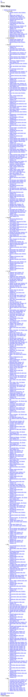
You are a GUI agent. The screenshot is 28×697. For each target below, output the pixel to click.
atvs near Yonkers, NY (15, 302)
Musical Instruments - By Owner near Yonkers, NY (18, 503)
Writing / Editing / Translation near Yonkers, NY (17, 215)
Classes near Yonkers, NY (16, 39)
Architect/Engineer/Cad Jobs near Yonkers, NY (17, 552)
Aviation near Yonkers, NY (16, 323)
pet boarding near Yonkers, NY (18, 181)
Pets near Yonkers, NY (16, 31)
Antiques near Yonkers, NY (17, 272)
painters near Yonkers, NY (16, 204)
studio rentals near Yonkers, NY (18, 83)
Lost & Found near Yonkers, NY (18, 26)
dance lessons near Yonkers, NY (18, 161)
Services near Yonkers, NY (17, 194)
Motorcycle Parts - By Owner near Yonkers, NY (17, 462)
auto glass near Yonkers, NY (17, 48)
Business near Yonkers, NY (17, 362)
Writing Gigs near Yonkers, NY (18, 690)
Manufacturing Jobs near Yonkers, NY (16, 617)
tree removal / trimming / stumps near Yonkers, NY (18, 107)
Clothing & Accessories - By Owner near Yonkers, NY (17, 392)
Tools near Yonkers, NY (16, 524)
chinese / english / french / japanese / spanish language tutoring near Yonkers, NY (17, 164)
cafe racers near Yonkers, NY (17, 472)
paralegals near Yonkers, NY (17, 156)
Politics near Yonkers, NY (16, 32)
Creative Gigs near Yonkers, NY (18, 681)
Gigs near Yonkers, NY (16, 686)
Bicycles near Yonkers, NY (17, 338)
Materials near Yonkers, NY (17, 454)
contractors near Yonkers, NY (17, 198)
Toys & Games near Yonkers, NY (18, 528)
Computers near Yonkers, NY (17, 403)
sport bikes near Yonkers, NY (17, 485)
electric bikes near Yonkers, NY (18, 339)
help (2, 693)
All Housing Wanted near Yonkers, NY (16, 219)
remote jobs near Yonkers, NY (17, 610)
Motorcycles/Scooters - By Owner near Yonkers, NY (18, 498)
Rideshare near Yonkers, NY (17, 35)
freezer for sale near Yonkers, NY (18, 283)
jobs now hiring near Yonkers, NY (18, 607)
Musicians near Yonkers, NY (17, 30)
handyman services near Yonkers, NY (16, 136)
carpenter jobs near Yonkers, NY (18, 642)
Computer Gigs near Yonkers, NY (18, 679)
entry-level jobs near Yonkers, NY (18, 606)
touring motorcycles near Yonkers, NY (16, 490)
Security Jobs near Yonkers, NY (18, 638)
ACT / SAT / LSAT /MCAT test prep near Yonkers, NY (17, 172)
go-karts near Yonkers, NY (17, 304)
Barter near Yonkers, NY (16, 332)
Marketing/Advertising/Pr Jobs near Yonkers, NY (17, 620)
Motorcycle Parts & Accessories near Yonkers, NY (18, 459)
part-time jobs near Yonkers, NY (18, 608)
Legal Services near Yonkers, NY (18, 150)
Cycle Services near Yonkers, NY (18, 87)
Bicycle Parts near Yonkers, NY (18, 334)
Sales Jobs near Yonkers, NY (17, 631)
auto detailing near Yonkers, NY (18, 52)
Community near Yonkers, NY (17, 18)
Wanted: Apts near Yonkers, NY (18, 261)
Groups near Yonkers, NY (16, 22)
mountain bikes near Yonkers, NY (18, 342)
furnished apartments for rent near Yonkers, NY (17, 234)
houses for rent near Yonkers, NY (18, 232)
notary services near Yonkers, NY (18, 154)
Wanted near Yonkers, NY (16, 540)
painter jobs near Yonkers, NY (17, 646)
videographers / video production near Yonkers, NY (18, 85)
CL (1, 1)
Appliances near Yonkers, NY (17, 276)
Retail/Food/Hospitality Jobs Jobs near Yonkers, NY (18, 627)
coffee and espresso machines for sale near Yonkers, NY (18, 278)
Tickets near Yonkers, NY (16, 520)
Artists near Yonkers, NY (16, 15)
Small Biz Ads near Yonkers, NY (18, 210)
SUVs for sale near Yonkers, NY (18, 375)
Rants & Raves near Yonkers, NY (18, 34)
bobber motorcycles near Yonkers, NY (16, 470)
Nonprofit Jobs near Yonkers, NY (18, 622)
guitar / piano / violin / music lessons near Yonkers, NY (17, 170)
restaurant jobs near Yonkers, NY (18, 568)
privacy (9, 693)
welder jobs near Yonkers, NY (17, 649)
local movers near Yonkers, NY (18, 149)
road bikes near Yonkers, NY (17, 343)
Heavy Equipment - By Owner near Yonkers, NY (17, 443)
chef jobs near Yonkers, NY (17, 576)
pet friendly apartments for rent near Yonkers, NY (18, 230)
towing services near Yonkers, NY (18, 56)
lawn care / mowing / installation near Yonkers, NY (18, 109)
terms (12, 693)
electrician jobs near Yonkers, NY (18, 643)
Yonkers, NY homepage (10, 9)
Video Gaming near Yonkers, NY (18, 536)
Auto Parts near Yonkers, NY (17, 314)
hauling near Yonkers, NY (16, 143)
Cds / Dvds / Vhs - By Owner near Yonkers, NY (17, 383)
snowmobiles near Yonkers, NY (18, 310)
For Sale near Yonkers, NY (17, 417)
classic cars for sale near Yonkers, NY (16, 368)
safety (4, 693)
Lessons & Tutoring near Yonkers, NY (16, 159)
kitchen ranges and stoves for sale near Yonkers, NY (17, 285)
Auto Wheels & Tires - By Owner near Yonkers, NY (18, 321)
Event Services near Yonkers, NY (18, 89)
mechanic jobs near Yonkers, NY (18, 645)
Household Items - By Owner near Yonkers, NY (17, 448)
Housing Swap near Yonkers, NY (18, 243)
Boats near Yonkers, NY (16, 352)
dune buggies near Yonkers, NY (18, 303)
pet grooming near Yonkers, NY (18, 188)
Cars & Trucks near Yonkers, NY (18, 366)
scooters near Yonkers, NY (17, 484)
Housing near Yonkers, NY (17, 241)
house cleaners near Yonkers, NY (18, 138)
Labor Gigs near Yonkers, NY (17, 687)
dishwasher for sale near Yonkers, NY (16, 281)
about (2, 694)
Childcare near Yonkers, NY (17, 16)
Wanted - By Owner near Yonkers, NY (16, 542)
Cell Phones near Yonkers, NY (18, 385)
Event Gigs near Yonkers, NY (17, 685)
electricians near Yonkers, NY (17, 200)
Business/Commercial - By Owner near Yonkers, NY (17, 364)
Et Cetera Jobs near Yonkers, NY (18, 564)
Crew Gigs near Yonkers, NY (17, 682)
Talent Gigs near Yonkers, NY (17, 689)
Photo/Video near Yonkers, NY (18, 505)
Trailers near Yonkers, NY (16, 532)
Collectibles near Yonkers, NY (17, 394)
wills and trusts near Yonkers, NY (18, 157)
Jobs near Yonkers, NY (16, 604)
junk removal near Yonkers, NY (18, 145)
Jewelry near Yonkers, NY (16, 450)
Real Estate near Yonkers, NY (17, 249)
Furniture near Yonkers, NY (17, 422)
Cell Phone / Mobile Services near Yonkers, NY (17, 61)
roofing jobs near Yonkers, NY (17, 647)
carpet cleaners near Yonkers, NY (18, 139)
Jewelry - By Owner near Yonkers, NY (16, 452)
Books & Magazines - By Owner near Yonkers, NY (18, 360)
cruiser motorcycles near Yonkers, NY (16, 476)
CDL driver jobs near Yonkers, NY (18, 661)
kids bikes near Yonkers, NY (17, 340)
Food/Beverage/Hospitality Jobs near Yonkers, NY (18, 566)
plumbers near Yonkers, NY (17, 205)
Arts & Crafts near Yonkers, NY (18, 295)
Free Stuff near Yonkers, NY (17, 421)
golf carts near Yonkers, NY (17, 306)
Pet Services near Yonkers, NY (18, 180)
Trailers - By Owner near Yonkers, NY (16, 534)
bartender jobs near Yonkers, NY (18, 575)
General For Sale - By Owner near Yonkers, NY (17, 432)
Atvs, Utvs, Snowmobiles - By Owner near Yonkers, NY (17, 312)
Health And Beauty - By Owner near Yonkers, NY (18, 438)
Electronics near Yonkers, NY (17, 407)
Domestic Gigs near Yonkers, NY (18, 683)
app (5, 694)
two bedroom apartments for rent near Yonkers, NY (18, 227)
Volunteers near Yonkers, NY (17, 36)
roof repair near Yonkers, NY (17, 209)
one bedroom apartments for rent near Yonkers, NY (18, 225)
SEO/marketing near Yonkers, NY (18, 71)
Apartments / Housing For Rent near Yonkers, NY (18, 222)
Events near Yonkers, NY (16, 40)
